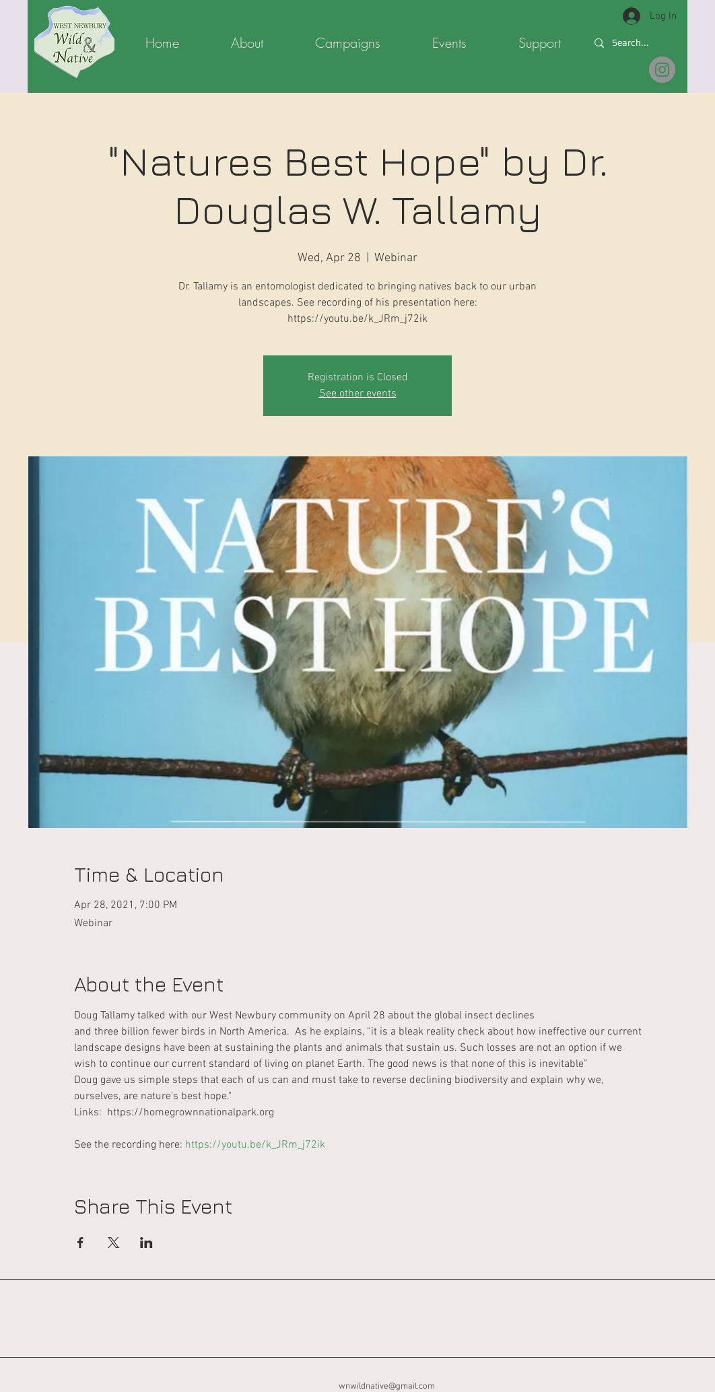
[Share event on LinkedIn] (146, 1242)
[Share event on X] (113, 1242)
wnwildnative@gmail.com (387, 1386)
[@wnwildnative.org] (662, 70)
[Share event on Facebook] (80, 1242)
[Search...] (632, 43)
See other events (358, 394)
